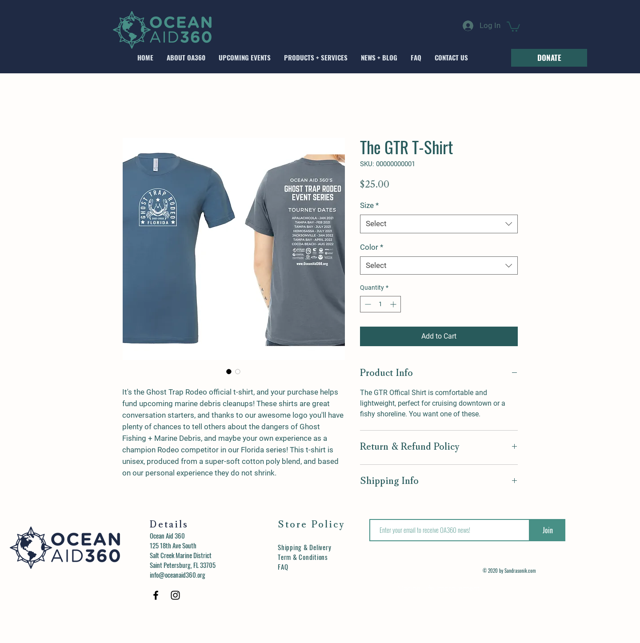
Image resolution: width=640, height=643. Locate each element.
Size (369, 205)
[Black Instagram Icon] (175, 595)
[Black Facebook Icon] (156, 595)
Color (371, 247)
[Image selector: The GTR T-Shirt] (228, 371)
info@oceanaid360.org (177, 574)
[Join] (547, 530)
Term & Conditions (303, 557)
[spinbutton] (380, 304)
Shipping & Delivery (304, 547)
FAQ (283, 566)
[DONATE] (549, 58)
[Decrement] (366, 304)
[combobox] (439, 224)
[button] (513, 26)
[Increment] (394, 304)
